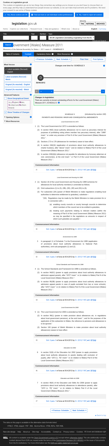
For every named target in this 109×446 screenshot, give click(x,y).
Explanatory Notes (44, 54)
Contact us (57, 432)
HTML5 (10, 426)
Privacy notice (68, 432)
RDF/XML (59, 426)
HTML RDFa (50, 426)
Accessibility (46, 432)
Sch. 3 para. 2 (51, 229)
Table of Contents (12, 54)
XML (31, 426)
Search (8, 45)
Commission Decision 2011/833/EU (70, 440)
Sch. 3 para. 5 (51, 340)
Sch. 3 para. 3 (51, 257)
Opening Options (11, 117)
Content (28, 54)
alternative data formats (43, 422)
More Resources (63, 54)
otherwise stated (76, 438)
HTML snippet (19, 426)
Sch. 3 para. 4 (51, 300)
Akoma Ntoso (39, 426)
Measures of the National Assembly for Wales (21, 49)
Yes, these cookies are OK (17, 15)
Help (19, 432)
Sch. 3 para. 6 (51, 371)
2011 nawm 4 (46, 49)
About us (26, 432)
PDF (27, 426)
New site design (9, 432)
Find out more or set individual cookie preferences (53, 15)
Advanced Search (99, 41)
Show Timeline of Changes (18, 112)
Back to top (101, 415)
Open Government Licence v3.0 (46, 438)
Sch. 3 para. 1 (51, 170)
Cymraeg (102, 29)
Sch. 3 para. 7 (51, 401)
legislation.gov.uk (20, 22)
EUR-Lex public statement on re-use (64, 443)
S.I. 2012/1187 (80, 170)
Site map (35, 432)
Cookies (80, 432)
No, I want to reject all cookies (90, 15)
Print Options (98, 59)
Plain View (84, 59)
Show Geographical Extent (18, 98)
